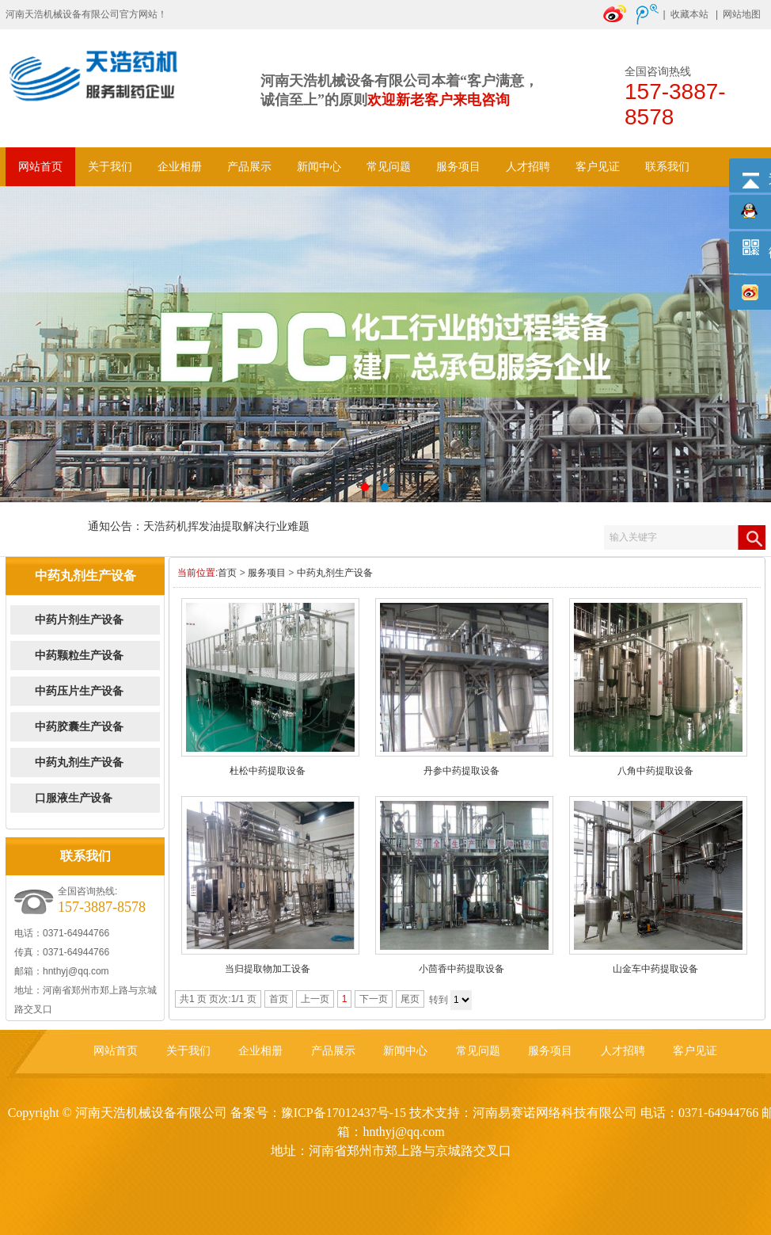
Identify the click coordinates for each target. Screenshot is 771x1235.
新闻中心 (319, 167)
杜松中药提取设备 (268, 770)
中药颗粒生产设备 (79, 655)
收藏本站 (689, 14)
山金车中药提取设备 (655, 968)
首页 (227, 572)
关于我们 (110, 167)
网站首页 (40, 167)
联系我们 (667, 167)
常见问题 (389, 167)
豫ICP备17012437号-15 (343, 1112)
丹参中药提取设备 (461, 770)
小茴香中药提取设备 (461, 968)
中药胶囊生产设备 (79, 727)
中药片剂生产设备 (79, 620)
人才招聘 (528, 167)
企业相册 (180, 167)
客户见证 (597, 167)
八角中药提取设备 (655, 770)
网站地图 (742, 14)
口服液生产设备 (73, 798)
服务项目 (458, 167)
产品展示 (249, 167)
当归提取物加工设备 (267, 968)
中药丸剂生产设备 (79, 762)
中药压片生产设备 (79, 691)
